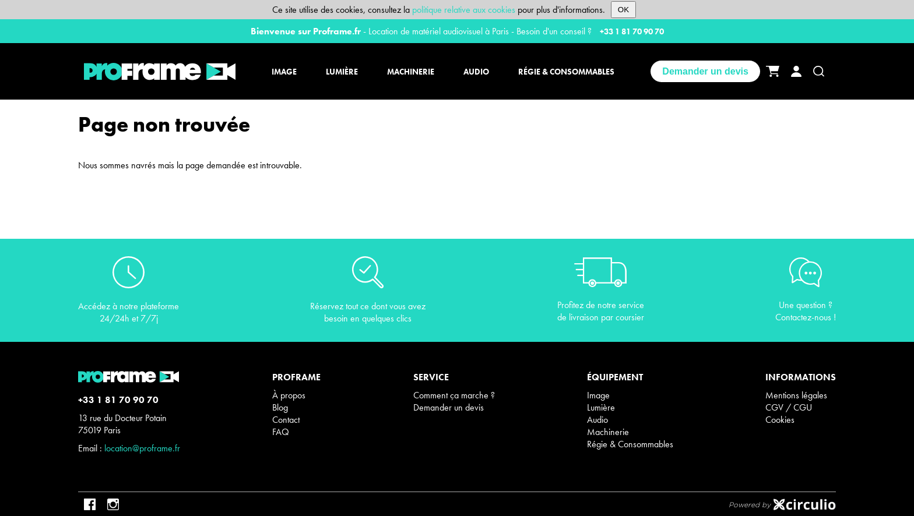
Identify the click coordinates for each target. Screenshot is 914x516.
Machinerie (608, 432)
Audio (597, 419)
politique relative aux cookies (463, 9)
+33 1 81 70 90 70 (632, 31)
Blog (280, 407)
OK (623, 9)
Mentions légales (796, 395)
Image (598, 395)
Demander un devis (705, 71)
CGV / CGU (788, 407)
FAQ (280, 432)
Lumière (601, 407)
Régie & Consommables (630, 444)
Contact (286, 419)
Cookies (780, 419)
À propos (288, 395)
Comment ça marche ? (454, 395)
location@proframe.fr (142, 448)
